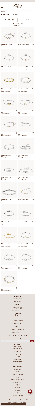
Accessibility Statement (28, 399)
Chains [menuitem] (17, 376)
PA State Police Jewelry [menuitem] (17, 382)
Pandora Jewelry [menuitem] (17, 387)
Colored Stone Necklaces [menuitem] (17, 395)
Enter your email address (17, 338)
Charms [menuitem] (17, 381)
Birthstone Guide (17, 353)
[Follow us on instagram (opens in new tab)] (17, 315)
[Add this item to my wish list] (16, 44)
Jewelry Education (17, 346)
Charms (3, 11)
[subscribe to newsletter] (32, 341)
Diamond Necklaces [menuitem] (17, 397)
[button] (11, 1)
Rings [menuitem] (17, 371)
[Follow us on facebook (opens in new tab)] (15, 315)
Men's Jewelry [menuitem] (17, 390)
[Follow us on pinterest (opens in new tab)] (19, 315)
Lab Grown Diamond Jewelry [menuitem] (17, 379)
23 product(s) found (17, 25)
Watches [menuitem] (17, 389)
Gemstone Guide (17, 354)
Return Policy (4, 399)
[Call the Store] (17, 301)
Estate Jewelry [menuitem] (17, 384)
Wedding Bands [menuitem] (17, 369)
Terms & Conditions (19, 399)
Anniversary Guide (17, 362)
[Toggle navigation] (2, 7)
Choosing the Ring (17, 351)
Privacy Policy (11, 399)
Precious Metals (17, 356)
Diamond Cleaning (17, 359)
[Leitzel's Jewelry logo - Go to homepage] (17, 6)
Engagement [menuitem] (17, 368)
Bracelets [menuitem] (17, 377)
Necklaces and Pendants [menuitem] (17, 374)
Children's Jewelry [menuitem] (17, 385)
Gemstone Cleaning (17, 361)
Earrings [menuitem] (17, 372)
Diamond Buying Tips (17, 349)
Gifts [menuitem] (17, 392)
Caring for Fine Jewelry (17, 358)
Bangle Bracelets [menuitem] (17, 393)
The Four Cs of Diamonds (17, 348)
